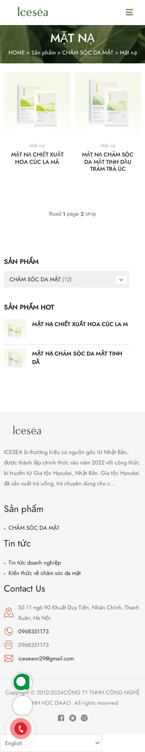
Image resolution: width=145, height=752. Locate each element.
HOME (17, 52)
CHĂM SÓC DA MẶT (87, 52)
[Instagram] (84, 718)
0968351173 (33, 631)
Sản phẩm (43, 52)
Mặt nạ (128, 52)
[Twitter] (72, 718)
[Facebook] (61, 718)
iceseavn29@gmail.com (46, 658)
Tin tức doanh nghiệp (35, 562)
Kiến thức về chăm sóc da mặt (45, 573)
